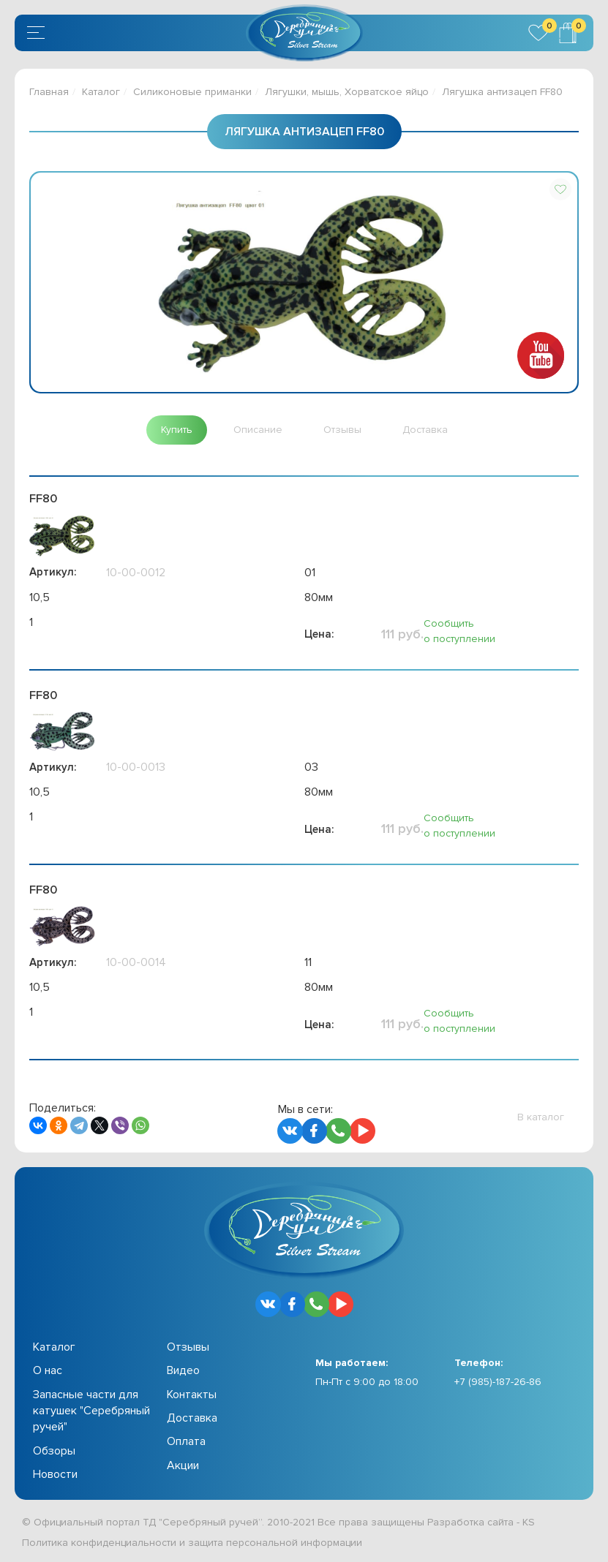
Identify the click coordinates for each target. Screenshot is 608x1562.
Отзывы (188, 1347)
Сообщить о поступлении (459, 631)
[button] (560, 189)
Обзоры (54, 1451)
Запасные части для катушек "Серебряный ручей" (91, 1411)
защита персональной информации (275, 1542)
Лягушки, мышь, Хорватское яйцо (347, 92)
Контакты (192, 1394)
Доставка (192, 1418)
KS (528, 1522)
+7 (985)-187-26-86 (497, 1382)
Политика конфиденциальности (99, 1542)
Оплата (186, 1441)
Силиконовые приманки (192, 92)
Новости (55, 1474)
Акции (183, 1465)
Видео (183, 1370)
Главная (49, 92)
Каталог (101, 92)
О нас (47, 1370)
